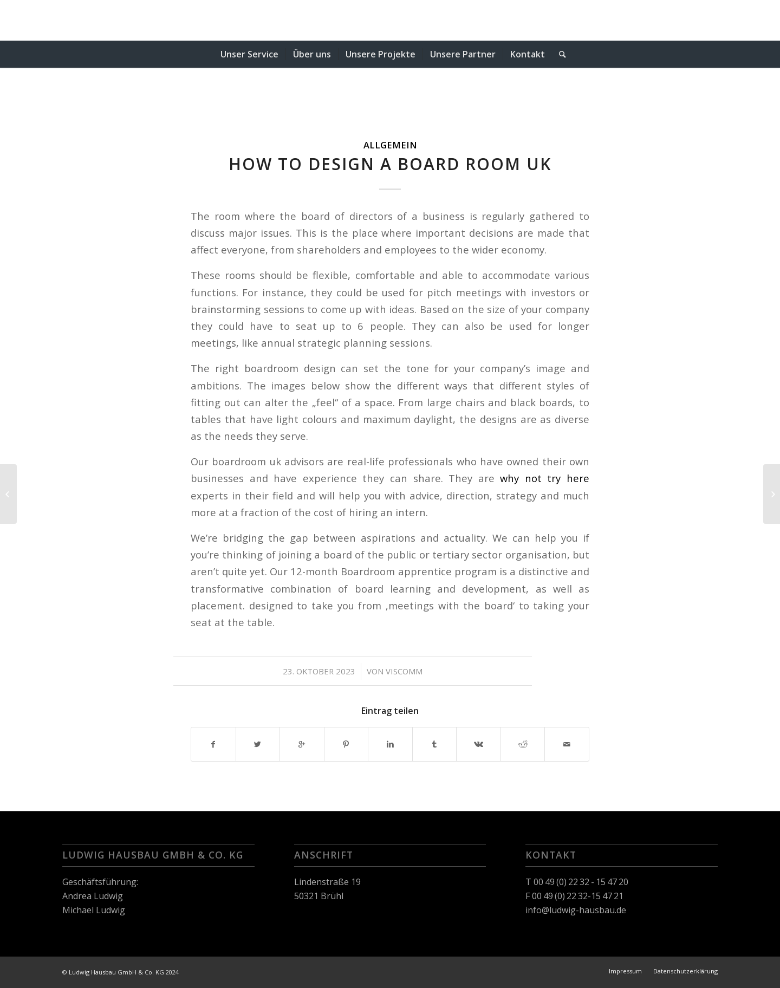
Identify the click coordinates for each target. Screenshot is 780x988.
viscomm (404, 671)
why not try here (544, 478)
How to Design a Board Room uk (390, 164)
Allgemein (390, 145)
